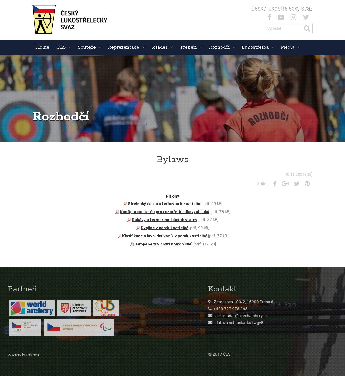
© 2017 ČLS (265, 354)
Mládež (159, 47)
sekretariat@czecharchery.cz (288, 315)
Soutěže (87, 47)
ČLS (61, 47)
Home (42, 47)
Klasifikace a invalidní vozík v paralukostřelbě (164, 236)
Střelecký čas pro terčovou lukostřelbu (164, 203)
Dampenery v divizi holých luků (163, 244)
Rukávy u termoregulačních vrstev (164, 219)
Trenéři (188, 47)
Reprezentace (123, 47)
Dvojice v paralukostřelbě (164, 227)
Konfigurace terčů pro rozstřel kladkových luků (164, 211)
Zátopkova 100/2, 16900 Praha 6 (290, 301)
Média (288, 47)
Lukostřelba (255, 47)
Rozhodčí (219, 47)
